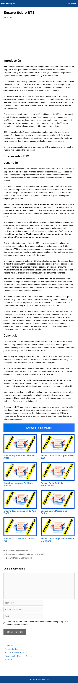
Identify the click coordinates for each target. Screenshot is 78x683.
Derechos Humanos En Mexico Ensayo (18, 484)
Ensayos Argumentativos (17, 551)
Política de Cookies (13, 649)
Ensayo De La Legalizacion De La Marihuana (57, 539)
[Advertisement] (39, 39)
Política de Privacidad (14, 652)
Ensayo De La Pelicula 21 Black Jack (19, 539)
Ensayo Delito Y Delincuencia (19, 558)
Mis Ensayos (8, 3)
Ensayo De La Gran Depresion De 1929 (57, 456)
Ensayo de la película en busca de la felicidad (26, 554)
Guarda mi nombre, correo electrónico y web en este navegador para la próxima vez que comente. (37, 623)
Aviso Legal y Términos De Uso (18, 656)
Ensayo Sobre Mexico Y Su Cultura (54, 512)
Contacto (9, 645)
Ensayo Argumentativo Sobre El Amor (19, 456)
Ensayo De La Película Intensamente (52, 484)
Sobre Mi (9, 660)
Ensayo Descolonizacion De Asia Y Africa (19, 512)
